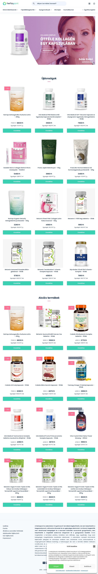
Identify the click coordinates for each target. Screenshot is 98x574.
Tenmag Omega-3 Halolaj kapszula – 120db (81, 386)
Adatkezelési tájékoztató (73, 570)
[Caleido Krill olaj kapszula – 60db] (17, 356)
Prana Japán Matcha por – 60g (49, 168)
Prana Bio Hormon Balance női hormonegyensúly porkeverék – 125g (81, 169)
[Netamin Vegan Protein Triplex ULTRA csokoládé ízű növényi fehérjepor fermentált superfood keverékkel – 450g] (49, 458)
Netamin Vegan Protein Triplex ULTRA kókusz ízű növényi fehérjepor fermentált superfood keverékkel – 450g (17, 490)
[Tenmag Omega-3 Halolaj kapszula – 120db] (81, 356)
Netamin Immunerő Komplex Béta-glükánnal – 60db (17, 271)
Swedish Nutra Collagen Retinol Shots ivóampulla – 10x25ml (16, 169)
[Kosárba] (17, 131)
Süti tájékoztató (60, 570)
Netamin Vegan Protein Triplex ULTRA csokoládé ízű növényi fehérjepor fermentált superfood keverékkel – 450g (49, 490)
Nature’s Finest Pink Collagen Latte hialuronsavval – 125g (49, 220)
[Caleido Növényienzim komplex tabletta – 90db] (81, 305)
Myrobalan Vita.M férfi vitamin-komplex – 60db (81, 271)
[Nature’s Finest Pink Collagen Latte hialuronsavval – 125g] (49, 190)
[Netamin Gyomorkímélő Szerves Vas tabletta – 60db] (49, 305)
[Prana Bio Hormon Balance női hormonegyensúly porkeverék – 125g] (81, 139)
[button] (94, 546)
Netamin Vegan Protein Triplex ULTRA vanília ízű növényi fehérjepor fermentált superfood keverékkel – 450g (81, 490)
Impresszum (84, 570)
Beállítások (87, 566)
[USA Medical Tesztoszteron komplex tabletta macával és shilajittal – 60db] (17, 407)
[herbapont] (10, 3)
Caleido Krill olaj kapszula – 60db (17, 385)
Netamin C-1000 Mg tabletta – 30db (81, 219)
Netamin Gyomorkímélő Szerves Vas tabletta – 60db (49, 335)
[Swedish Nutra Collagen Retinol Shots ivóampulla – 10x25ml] (17, 139)
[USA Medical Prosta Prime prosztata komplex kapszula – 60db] (49, 407)
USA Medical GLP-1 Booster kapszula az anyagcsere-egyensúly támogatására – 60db (81, 117)
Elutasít (71, 566)
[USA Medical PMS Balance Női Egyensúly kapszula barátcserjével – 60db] (49, 86)
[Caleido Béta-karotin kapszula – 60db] (49, 356)
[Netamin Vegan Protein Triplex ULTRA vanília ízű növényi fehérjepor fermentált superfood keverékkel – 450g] (81, 458)
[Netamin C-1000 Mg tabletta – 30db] (81, 190)
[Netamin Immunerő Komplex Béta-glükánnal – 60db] (17, 240)
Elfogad (56, 566)
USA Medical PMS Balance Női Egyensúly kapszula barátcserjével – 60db (49, 117)
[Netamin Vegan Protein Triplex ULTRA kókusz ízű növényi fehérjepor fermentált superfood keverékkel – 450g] (17, 458)
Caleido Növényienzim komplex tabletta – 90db (81, 335)
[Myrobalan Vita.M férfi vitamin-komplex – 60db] (81, 240)
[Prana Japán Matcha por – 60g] (49, 139)
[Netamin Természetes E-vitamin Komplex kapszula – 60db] (49, 240)
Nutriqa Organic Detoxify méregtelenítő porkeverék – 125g (17, 220)
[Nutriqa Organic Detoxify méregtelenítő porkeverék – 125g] (17, 190)
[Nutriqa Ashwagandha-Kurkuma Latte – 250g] (17, 86)
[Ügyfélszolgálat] (89, 9)
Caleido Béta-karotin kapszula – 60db (49, 385)
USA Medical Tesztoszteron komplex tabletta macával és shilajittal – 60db (17, 437)
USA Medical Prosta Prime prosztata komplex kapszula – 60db (49, 437)
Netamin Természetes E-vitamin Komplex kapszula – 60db (49, 271)
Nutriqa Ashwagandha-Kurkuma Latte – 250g (17, 116)
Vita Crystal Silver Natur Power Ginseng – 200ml (81, 437)
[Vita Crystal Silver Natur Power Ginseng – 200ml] (81, 407)
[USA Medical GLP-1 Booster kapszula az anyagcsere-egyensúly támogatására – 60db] (81, 86)
